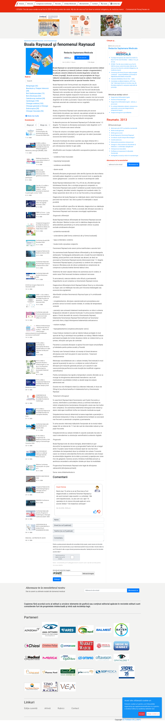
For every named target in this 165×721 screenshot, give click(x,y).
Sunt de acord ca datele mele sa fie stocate (67, 557)
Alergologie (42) (32, 86)
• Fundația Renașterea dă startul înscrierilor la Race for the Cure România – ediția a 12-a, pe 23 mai (52, 9)
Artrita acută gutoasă (117, 130)
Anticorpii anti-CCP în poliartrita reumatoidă (124, 128)
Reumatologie (52, 41)
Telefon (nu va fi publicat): (63, 531)
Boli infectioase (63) (33, 96)
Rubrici (61, 708)
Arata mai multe (32, 116)
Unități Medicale (88, 4)
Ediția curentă (30, 708)
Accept (141, 714)
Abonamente (102, 4)
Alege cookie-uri (153, 714)
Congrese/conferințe (62, 4)
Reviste (76, 4)
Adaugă (57, 579)
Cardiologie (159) (32, 101)
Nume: (56, 520)
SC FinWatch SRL (128, 720)
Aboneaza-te (133, 164)
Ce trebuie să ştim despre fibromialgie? (123, 137)
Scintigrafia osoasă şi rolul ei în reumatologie (124, 155)
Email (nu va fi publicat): (62, 525)
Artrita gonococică (116, 133)
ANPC (138, 720)
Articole (48, 4)
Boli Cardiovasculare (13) (35, 93)
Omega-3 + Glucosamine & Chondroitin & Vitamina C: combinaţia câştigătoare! (123, 145)
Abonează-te (133, 590)
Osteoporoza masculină (118, 149)
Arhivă (47, 708)
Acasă (40, 4)
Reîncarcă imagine (88, 573)
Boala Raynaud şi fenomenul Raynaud (122, 135)
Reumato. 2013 (42, 41)
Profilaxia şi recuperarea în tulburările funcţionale (122, 152)
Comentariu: (58, 538)
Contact (113, 4)
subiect (125, 95)
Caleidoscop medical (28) (35, 98)
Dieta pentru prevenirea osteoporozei (122, 142)
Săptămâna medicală (30, 41)
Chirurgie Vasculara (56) (35, 111)
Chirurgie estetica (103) (34, 103)
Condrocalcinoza (116, 140)
